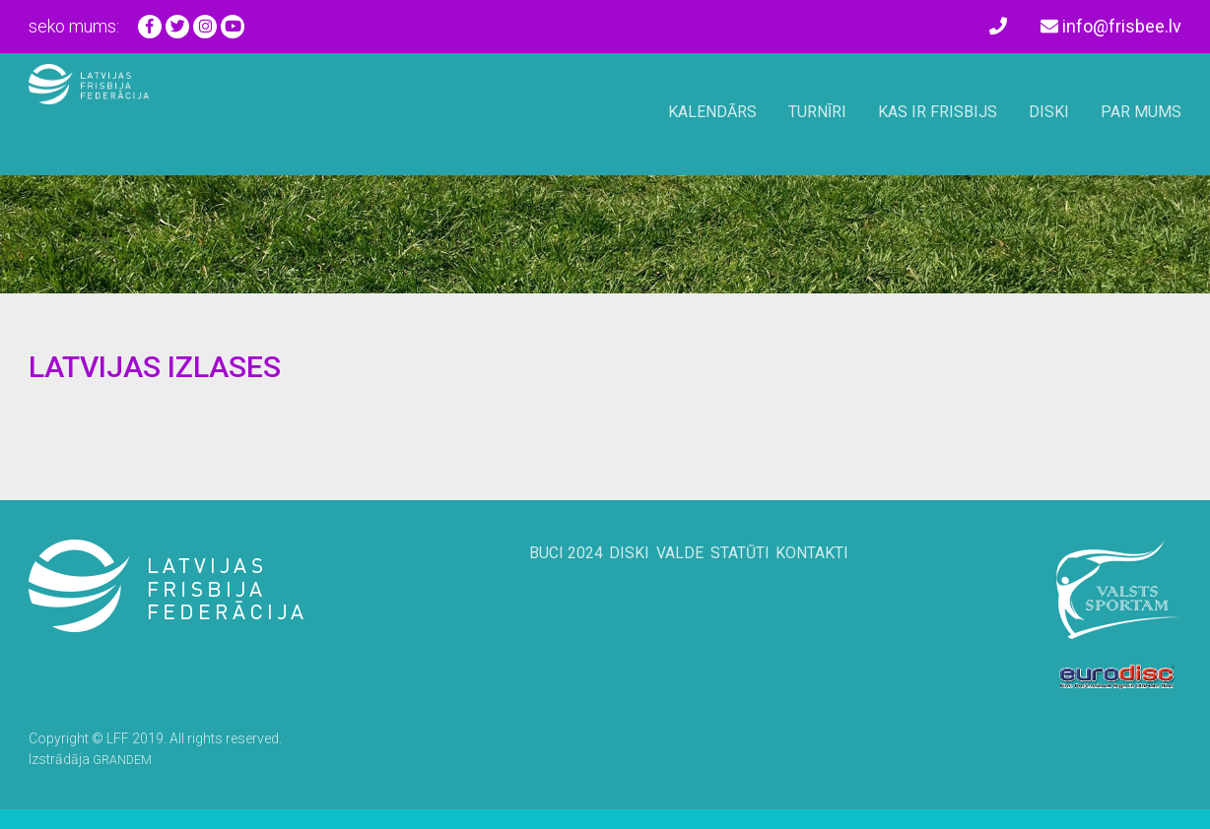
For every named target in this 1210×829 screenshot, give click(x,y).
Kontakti (848, 586)
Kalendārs (712, 111)
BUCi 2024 (530, 586)
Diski (1049, 111)
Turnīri (817, 111)
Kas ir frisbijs (937, 111)
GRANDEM (126, 759)
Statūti (756, 586)
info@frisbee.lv (1111, 26)
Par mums (1141, 111)
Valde (677, 586)
